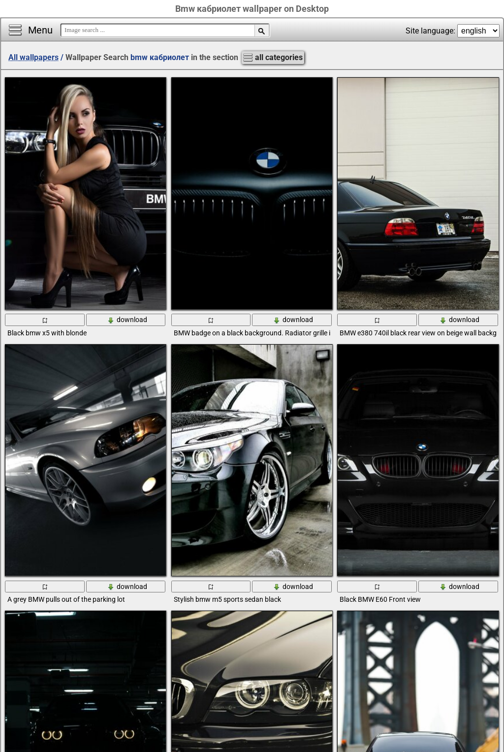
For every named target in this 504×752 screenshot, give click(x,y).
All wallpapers (33, 57)
